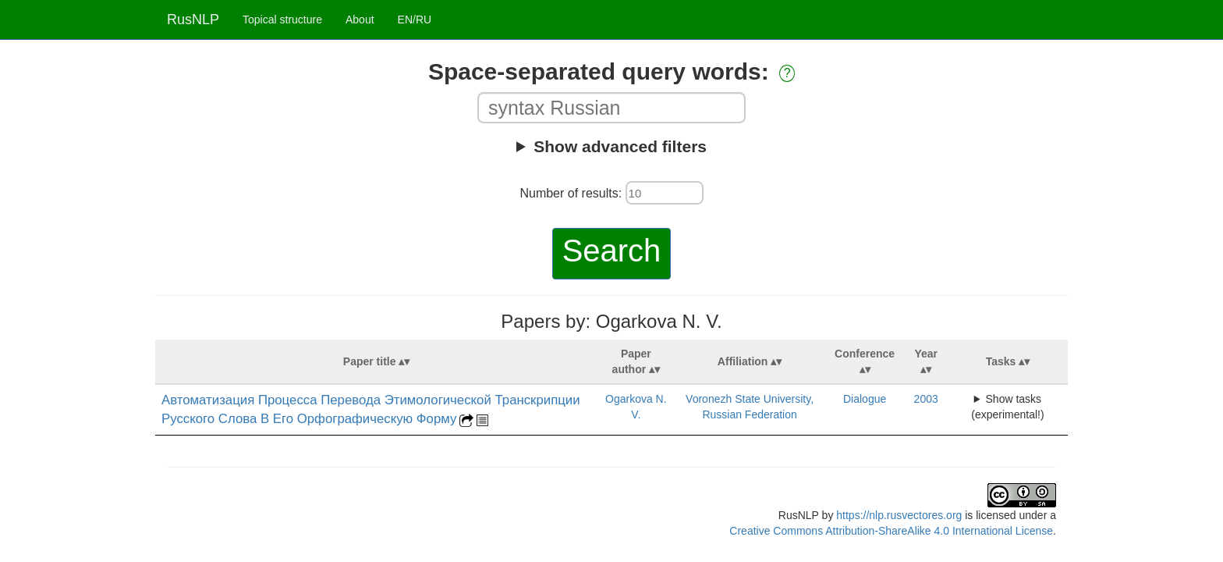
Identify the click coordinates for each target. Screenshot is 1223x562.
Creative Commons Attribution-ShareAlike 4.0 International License (891, 531)
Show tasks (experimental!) (1007, 407)
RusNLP (193, 19)
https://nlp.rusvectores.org (899, 515)
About (360, 19)
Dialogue (864, 399)
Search (611, 250)
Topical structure (282, 19)
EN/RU (415, 19)
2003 (926, 399)
